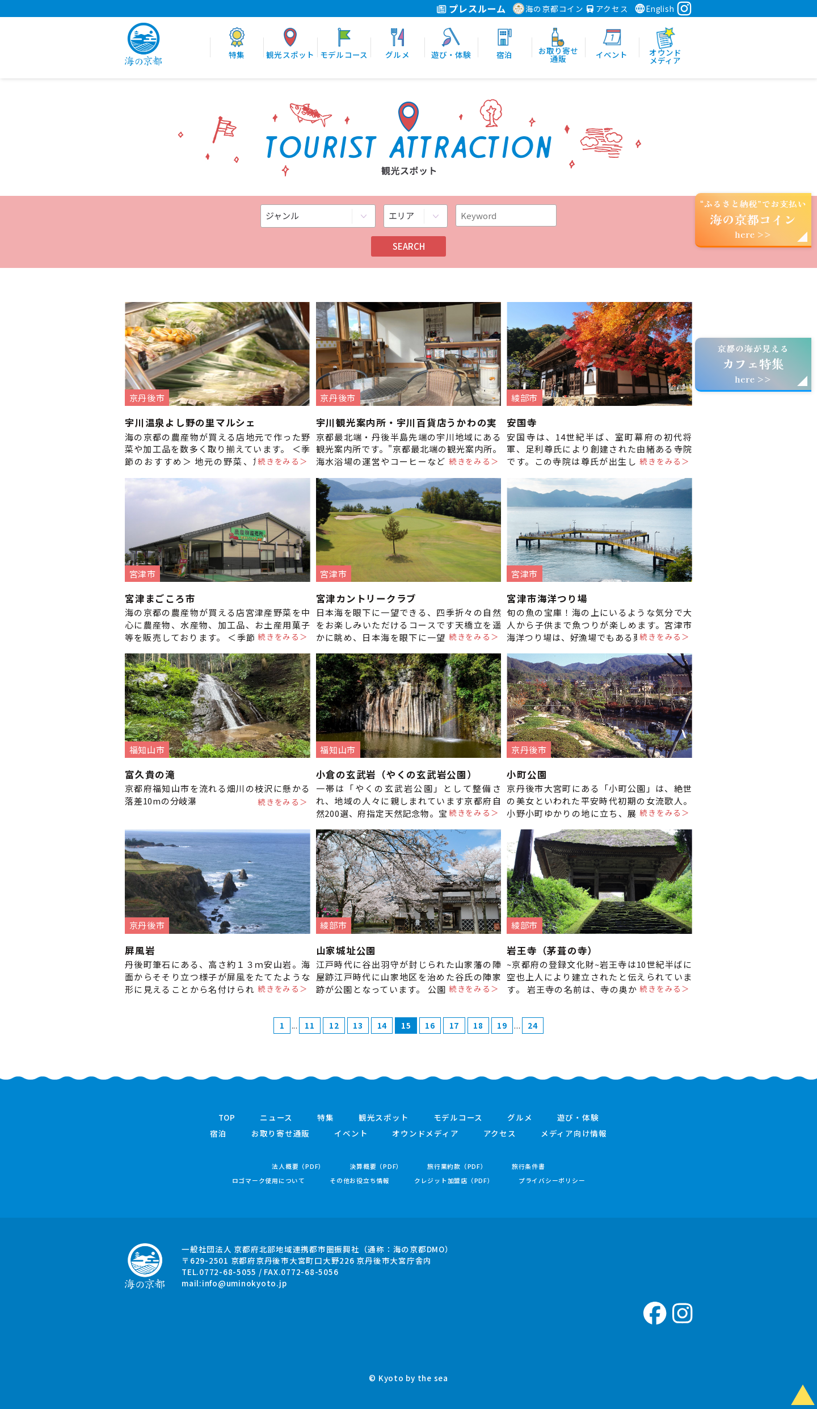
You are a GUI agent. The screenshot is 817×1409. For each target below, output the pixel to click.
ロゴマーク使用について (268, 1180)
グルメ (519, 1118)
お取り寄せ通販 (280, 1134)
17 (454, 1025)
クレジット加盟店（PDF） (454, 1180)
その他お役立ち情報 (360, 1180)
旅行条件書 (528, 1166)
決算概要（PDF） (376, 1166)
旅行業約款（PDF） (457, 1166)
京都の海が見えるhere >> (753, 363)
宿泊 (218, 1134)
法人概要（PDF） (298, 1166)
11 (310, 1025)
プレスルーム (471, 8)
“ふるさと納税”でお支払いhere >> (753, 219)
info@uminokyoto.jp (244, 1283)
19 (502, 1025)
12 (334, 1025)
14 (382, 1025)
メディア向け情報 (574, 1134)
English (654, 8)
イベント (351, 1134)
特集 (325, 1118)
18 (478, 1025)
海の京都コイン (548, 8)
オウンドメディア (425, 1134)
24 (533, 1025)
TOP (226, 1118)
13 (358, 1025)
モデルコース (458, 1118)
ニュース (276, 1118)
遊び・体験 (578, 1118)
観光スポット (384, 1118)
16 (430, 1025)
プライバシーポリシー (552, 1180)
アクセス (608, 8)
